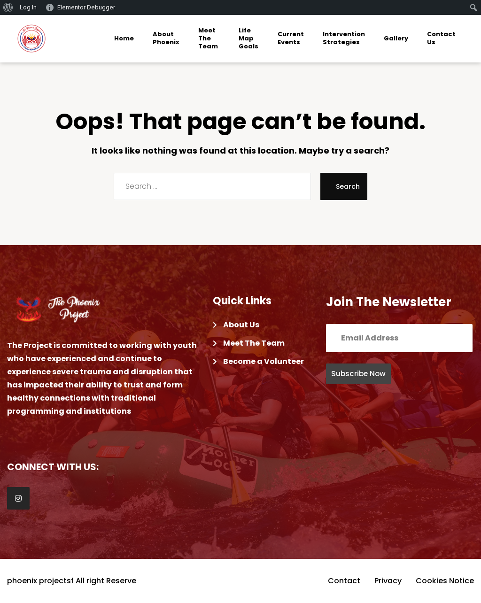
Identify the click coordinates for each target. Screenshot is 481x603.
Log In (28, 7)
